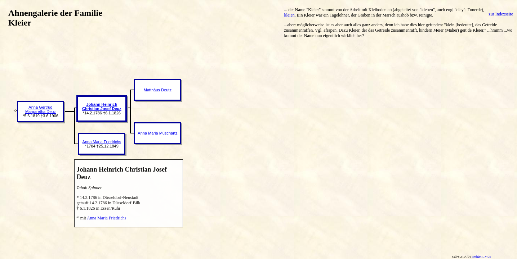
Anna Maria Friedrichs (102, 142)
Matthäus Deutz (157, 90)
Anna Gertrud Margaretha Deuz (40, 109)
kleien (289, 15)
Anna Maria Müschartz (157, 133)
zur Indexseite (501, 14)
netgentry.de (481, 256)
